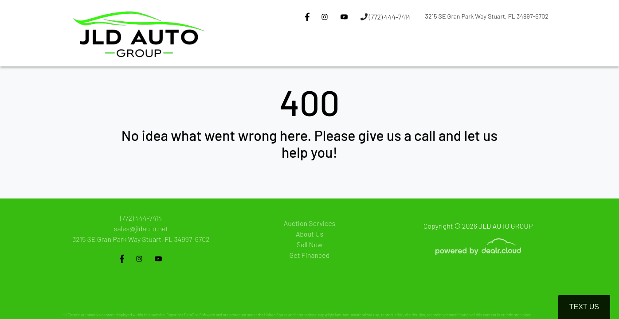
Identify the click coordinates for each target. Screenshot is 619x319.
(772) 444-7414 (385, 16)
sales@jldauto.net (141, 228)
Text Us (584, 307)
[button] (314, 50)
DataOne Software (199, 314)
